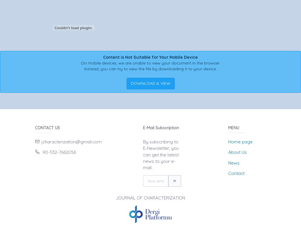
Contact (236, 173)
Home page (240, 142)
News (234, 163)
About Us (237, 152)
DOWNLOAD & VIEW (150, 83)
